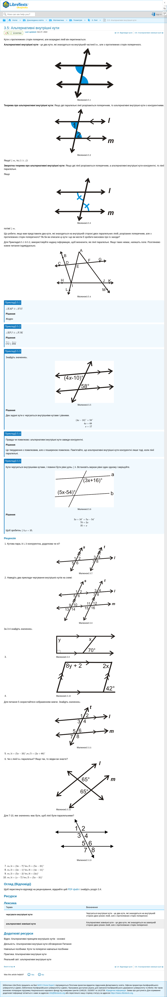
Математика (56, 20)
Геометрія (76, 20)
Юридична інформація (116, 990)
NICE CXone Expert (46, 985)
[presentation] (94, 44)
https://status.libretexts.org (122, 993)
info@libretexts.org (57, 993)
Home (13, 20)
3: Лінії (93, 20)
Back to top (8, 967)
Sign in (159, 14)
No (43, 975)
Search (5, 14)
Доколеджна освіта (33, 20)
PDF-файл (73, 889)
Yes (32, 975)
